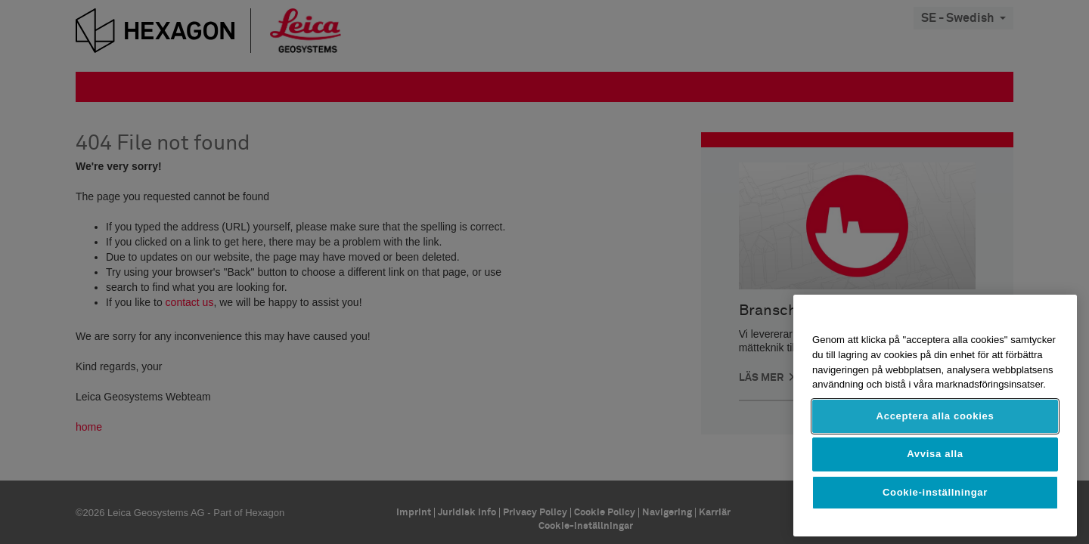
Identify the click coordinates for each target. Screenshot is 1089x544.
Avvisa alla (935, 453)
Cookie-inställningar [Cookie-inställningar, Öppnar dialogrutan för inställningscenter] (935, 492)
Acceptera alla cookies (935, 416)
